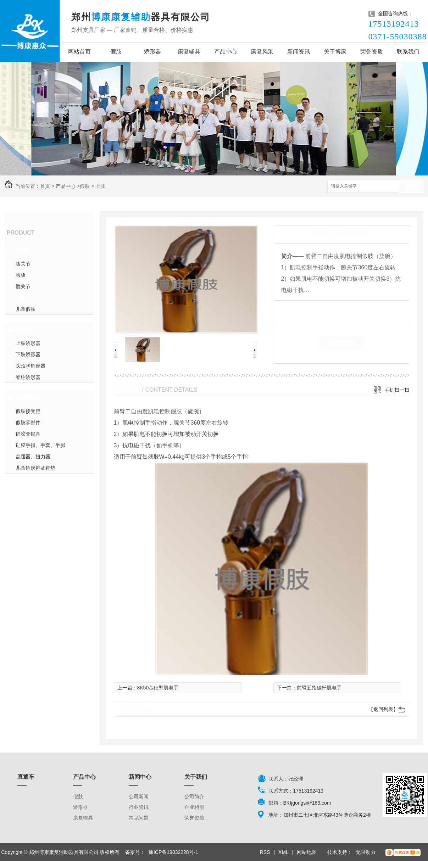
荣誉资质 (371, 52)
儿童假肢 (25, 309)
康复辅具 (189, 52)
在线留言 (341, 342)
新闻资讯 (298, 52)
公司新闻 (139, 796)
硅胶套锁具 (28, 434)
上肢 (100, 186)
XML (283, 852)
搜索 (411, 187)
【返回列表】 (383, 709)
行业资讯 (139, 807)
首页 (45, 186)
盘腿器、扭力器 (33, 456)
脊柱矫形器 (28, 377)
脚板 (21, 275)
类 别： (293, 311)
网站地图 (307, 852)
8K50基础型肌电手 (158, 688)
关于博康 (335, 52)
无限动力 (366, 852)
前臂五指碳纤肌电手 (319, 688)
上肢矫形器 (28, 343)
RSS (265, 852)
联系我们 (408, 52)
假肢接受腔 (28, 411)
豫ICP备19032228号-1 (173, 852)
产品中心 (225, 52)
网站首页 (79, 52)
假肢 (116, 52)
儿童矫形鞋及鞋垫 (35, 468)
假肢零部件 (28, 422)
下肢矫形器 (28, 354)
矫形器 (152, 52)
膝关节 (23, 264)
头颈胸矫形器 (30, 366)
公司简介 (194, 796)
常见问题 (139, 818)
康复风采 (262, 52)
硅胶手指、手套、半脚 (40, 445)
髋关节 (23, 286)
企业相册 (194, 807)
